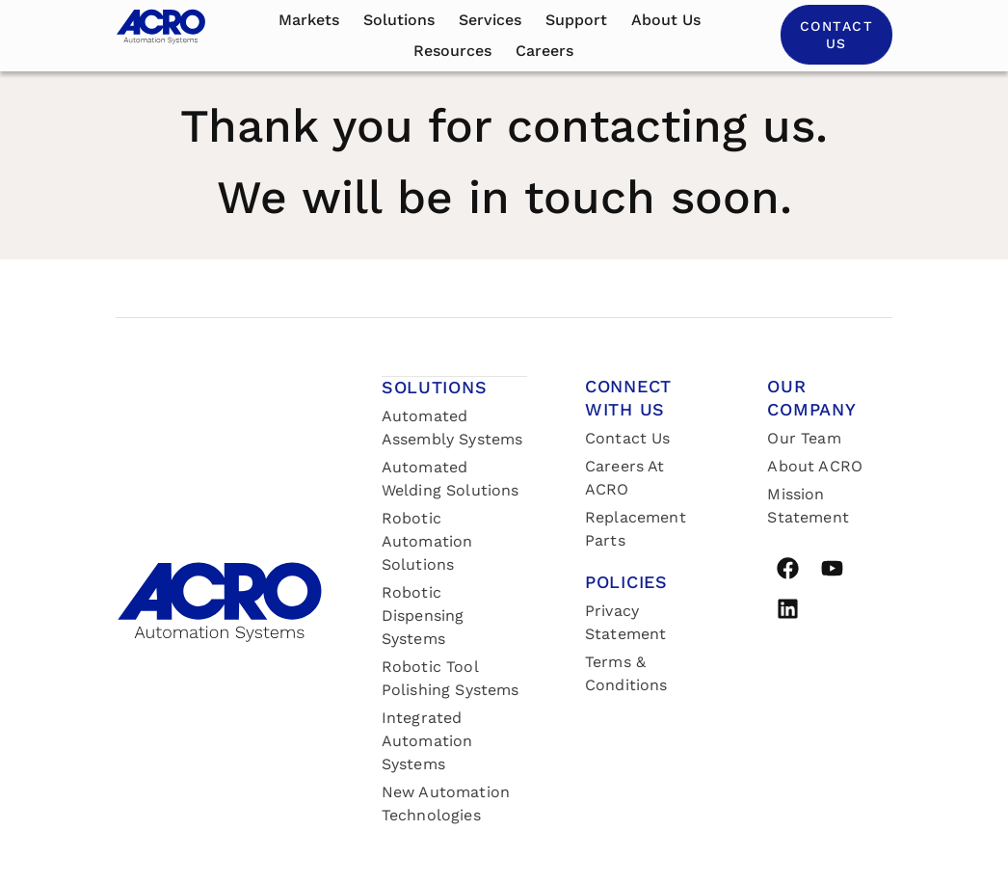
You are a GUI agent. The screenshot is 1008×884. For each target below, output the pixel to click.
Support (576, 20)
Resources (452, 50)
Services (490, 20)
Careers (544, 50)
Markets (309, 20)
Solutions (399, 20)
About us (666, 20)
